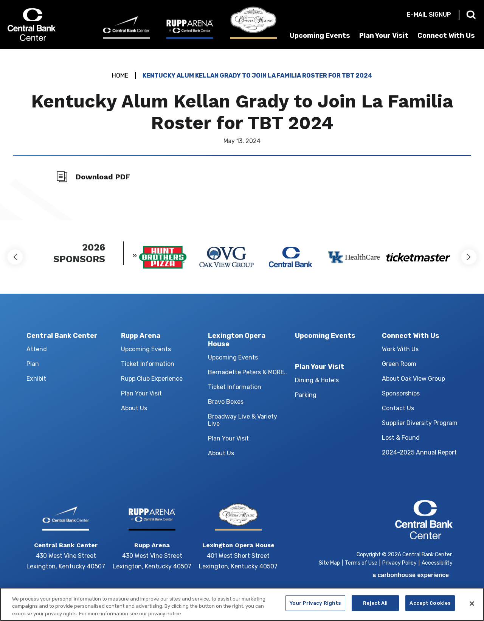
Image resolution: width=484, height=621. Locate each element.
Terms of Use (361, 563)
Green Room (399, 363)
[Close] (472, 607)
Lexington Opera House (236, 340)
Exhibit (36, 378)
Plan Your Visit (383, 35)
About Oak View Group (413, 378)
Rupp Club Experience (152, 378)
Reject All (375, 606)
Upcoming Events (320, 35)
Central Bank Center (48, 24)
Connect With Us (446, 35)
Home (120, 75)
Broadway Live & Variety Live (242, 420)
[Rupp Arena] (189, 29)
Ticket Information (147, 363)
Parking (305, 394)
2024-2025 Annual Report (419, 452)
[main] (242, 134)
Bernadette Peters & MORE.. (247, 372)
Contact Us (398, 408)
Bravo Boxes (226, 401)
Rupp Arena (140, 336)
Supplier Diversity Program (420, 422)
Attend (36, 349)
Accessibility (437, 563)
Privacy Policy (399, 563)
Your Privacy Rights (315, 606)
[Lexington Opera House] (253, 22)
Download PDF (103, 176)
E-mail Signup (429, 14)
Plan (32, 363)
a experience (410, 575)
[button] (15, 257)
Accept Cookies (430, 606)
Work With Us (400, 349)
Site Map (329, 563)
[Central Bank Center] (126, 27)
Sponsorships (401, 393)
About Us (134, 408)
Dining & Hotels (317, 380)
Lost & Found (401, 437)
